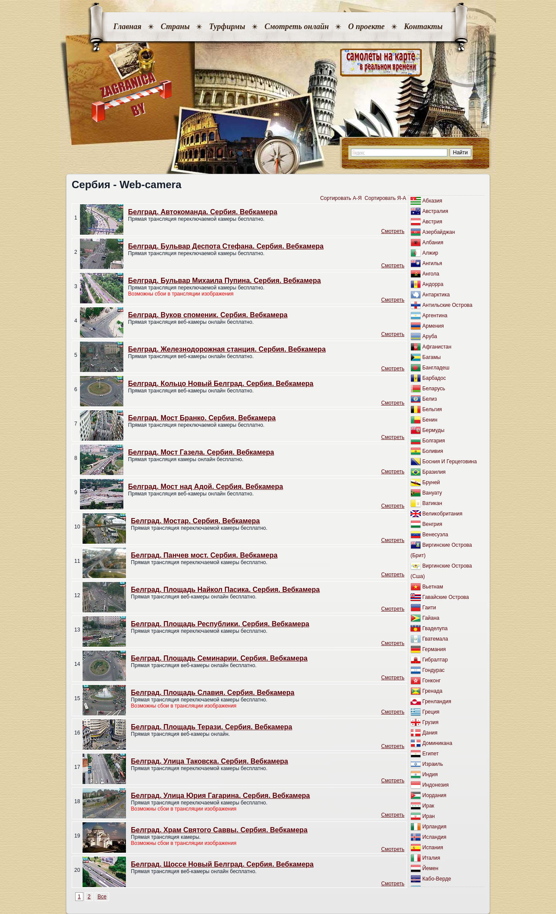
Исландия (434, 837)
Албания (432, 242)
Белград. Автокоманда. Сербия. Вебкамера (203, 212)
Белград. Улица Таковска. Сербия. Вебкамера (209, 761)
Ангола (430, 274)
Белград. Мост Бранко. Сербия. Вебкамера (202, 418)
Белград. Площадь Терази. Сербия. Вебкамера (211, 727)
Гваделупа (434, 628)
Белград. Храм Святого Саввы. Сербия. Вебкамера (219, 830)
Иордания (434, 795)
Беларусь (433, 389)
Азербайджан (438, 232)
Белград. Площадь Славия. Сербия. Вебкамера (212, 692)
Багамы (431, 357)
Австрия (432, 222)
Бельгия (432, 409)
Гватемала (435, 639)
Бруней (431, 482)
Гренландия (436, 701)
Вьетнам (432, 587)
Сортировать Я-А (385, 198)
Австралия (435, 211)
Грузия (430, 722)
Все (101, 897)
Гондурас (433, 670)
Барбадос (434, 378)
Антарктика (436, 295)
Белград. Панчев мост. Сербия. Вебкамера (204, 555)
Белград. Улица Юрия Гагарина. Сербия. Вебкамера (220, 795)
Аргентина (434, 315)
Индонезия (435, 785)
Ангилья (432, 263)
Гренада (432, 691)
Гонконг (431, 681)
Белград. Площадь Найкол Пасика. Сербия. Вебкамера (225, 589)
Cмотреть (392, 231)
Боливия (432, 451)
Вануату (432, 493)
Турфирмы (227, 26)
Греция (430, 712)
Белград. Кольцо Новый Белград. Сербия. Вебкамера (221, 383)
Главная (127, 26)
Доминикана (437, 743)
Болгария (433, 441)
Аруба (429, 336)
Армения (432, 326)
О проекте (366, 26)
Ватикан (432, 503)
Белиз (429, 399)
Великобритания (442, 514)
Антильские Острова (447, 305)
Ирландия (434, 827)
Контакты (423, 26)
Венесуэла (435, 535)
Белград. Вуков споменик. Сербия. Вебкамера (208, 315)
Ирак (428, 806)
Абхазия (432, 201)
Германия (434, 649)
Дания (429, 733)
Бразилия (434, 472)
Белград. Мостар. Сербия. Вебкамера (195, 521)
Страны (175, 26)
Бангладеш (435, 368)
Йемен (430, 868)
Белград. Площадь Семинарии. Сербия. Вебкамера (219, 658)
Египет (430, 754)
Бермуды (433, 430)
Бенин (429, 420)
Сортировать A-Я (341, 198)
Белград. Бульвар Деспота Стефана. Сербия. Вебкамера (226, 246)
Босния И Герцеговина (449, 462)
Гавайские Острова (445, 597)
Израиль (432, 764)
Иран (428, 816)
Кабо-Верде (436, 879)
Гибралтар (434, 660)
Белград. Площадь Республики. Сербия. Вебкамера (220, 624)
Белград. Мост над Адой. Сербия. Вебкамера (205, 486)
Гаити (429, 608)
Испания (432, 847)
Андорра (432, 284)
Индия (429, 774)
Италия (431, 858)
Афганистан (436, 347)
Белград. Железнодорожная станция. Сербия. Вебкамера (227, 349)
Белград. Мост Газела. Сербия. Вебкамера (201, 452)
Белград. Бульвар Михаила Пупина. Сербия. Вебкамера (224, 280)
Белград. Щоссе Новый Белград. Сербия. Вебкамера (222, 864)
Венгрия (432, 524)
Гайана (430, 618)
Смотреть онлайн (297, 26)
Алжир (430, 253)
